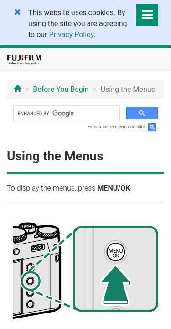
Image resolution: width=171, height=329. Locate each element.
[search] (66, 113)
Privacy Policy (71, 34)
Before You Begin (60, 89)
